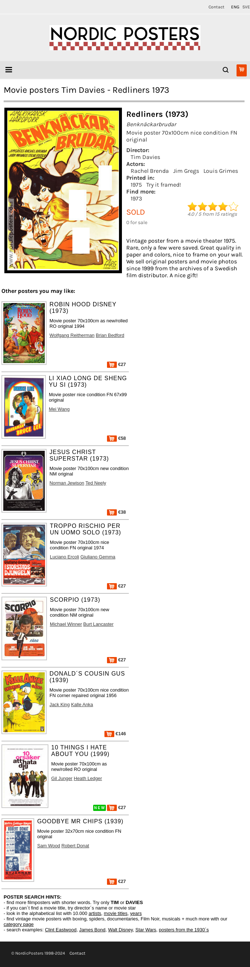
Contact (217, 6)
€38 (116, 512)
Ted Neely (96, 483)
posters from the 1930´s (184, 929)
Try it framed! (163, 184)
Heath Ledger (88, 778)
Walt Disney (120, 929)
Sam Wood (48, 845)
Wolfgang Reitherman (72, 335)
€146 (115, 733)
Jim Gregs (186, 170)
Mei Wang (59, 409)
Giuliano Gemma (97, 557)
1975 (136, 184)
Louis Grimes (220, 170)
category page (18, 924)
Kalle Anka (82, 704)
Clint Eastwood (60, 929)
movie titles (115, 913)
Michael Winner (66, 624)
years (136, 913)
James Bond (92, 929)
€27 (116, 364)
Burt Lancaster (98, 624)
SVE (246, 6)
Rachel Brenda (150, 170)
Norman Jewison (66, 483)
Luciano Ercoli (64, 557)
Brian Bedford (110, 335)
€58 (116, 438)
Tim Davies (145, 157)
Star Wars (145, 929)
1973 (136, 198)
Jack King (59, 704)
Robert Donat (75, 845)
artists (94, 913)
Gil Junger (61, 778)
